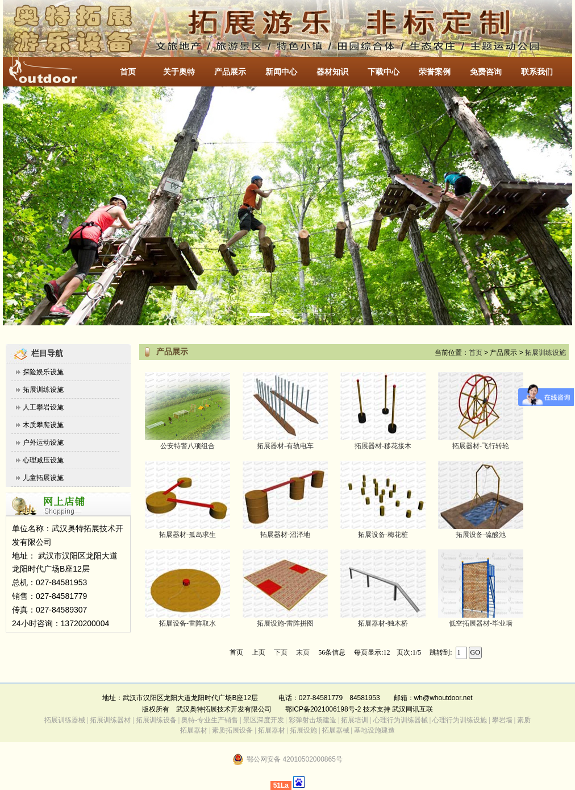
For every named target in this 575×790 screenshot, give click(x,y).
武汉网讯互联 (411, 709)
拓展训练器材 (110, 720)
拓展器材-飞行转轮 (480, 446)
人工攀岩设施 (43, 407)
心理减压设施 (43, 460)
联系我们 (537, 72)
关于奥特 (179, 72)
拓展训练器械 (64, 720)
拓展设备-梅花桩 (383, 535)
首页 (128, 72)
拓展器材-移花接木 (383, 446)
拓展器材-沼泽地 (285, 535)
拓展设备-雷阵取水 (187, 623)
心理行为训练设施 (460, 720)
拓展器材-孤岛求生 (187, 535)
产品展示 (230, 72)
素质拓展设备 (232, 730)
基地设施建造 (373, 730)
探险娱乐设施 (43, 372)
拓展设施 (303, 730)
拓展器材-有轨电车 (285, 446)
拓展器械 (335, 730)
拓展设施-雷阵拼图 (285, 623)
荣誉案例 (435, 72)
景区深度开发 (263, 720)
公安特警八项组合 (187, 446)
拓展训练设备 (156, 720)
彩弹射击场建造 (312, 720)
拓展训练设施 (43, 390)
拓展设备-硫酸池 (481, 535)
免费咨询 (486, 72)
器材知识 (332, 72)
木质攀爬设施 (43, 425)
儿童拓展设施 (43, 478)
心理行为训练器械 (400, 720)
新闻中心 (281, 72)
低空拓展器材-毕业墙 (480, 623)
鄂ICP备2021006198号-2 (323, 709)
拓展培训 (354, 720)
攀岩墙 (501, 720)
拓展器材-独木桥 (383, 623)
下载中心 (383, 72)
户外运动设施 (43, 442)
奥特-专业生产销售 (209, 720)
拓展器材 (271, 730)
